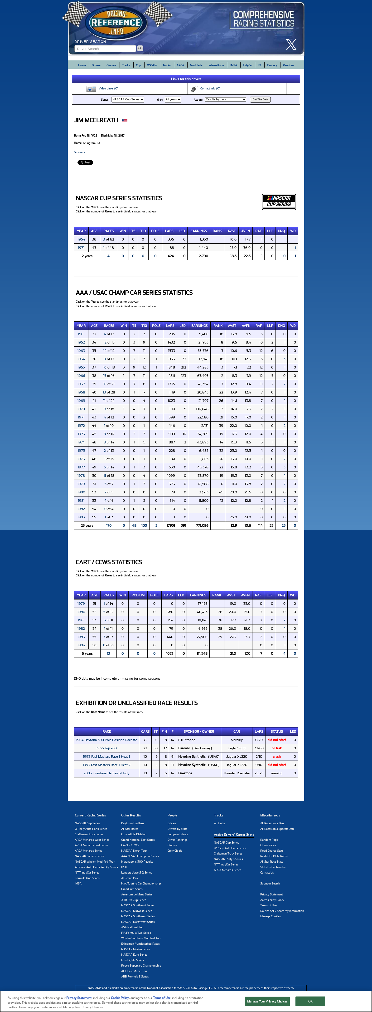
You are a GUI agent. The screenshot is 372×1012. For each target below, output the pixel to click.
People (172, 815)
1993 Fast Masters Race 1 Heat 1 (106, 756)
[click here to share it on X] (293, 44)
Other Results (131, 815)
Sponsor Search (270, 883)
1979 (81, 484)
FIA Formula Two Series (136, 932)
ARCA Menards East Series (91, 845)
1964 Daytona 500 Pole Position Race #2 (106, 740)
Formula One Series (87, 878)
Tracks (126, 65)
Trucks (167, 65)
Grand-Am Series (132, 889)
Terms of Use (268, 905)
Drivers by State (177, 828)
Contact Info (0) (205, 88)
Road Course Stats (272, 850)
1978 (81, 475)
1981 (81, 500)
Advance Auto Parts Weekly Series (96, 867)
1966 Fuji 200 (106, 748)
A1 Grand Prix (129, 878)
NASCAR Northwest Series (138, 922)
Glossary (79, 152)
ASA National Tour (133, 927)
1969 (81, 401)
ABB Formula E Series (135, 976)
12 (104, 342)
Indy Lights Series (132, 960)
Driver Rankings (178, 839)
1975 (81, 450)
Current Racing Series (90, 815)
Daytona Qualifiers (133, 823)
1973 (81, 434)
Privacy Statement (271, 894)
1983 (81, 517)
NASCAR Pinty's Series (228, 859)
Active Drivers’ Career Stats (234, 834)
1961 (81, 334)
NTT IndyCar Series (87, 872)
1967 (81, 384)
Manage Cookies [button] (270, 916)
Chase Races (268, 845)
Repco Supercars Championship (141, 965)
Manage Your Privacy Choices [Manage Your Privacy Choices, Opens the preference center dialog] (267, 1001)
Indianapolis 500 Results (137, 861)
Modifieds (196, 65)
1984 (81, 645)
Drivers (96, 65)
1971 (81, 248)
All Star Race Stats (271, 861)
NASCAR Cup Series (87, 823)
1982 (81, 509)
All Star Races (129, 828)
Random (288, 65)
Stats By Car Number (273, 867)
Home (82, 65)
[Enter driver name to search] (105, 48)
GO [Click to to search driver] (140, 48)
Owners (111, 65)
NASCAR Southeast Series (137, 905)
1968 (81, 392)
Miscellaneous (270, 815)
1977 (81, 467)
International (216, 65)
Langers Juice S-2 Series (136, 872)
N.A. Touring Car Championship (141, 883)
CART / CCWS (130, 845)
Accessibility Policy (272, 900)
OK (310, 1001)
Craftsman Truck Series (89, 834)
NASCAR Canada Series (89, 856)
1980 (81, 492)
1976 (81, 459)
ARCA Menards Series (88, 850)
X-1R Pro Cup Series (133, 900)
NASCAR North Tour (134, 850)
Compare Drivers (178, 834)
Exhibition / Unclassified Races (140, 943)
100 (144, 525)
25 (283, 525)
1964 (81, 239)
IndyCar (247, 65)
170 (108, 525)
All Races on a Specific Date (277, 828)
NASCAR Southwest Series (138, 916)
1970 (81, 409)
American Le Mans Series (137, 894)
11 (104, 401)
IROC (124, 867)
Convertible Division (133, 834)
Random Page (269, 839)
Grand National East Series (138, 839)
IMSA (233, 65)
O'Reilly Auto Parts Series (91, 828)
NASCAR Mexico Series (135, 949)
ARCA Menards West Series (92, 839)
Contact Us (267, 872)
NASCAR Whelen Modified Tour (95, 861)
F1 (259, 65)
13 (104, 392)
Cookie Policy (120, 998)
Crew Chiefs (175, 850)
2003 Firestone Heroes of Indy (106, 773)
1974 (81, 442)
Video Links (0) (102, 89)
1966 (81, 376)
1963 (81, 351)
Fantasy (272, 65)
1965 (81, 367)
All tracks (219, 823)
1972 (81, 425)
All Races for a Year (272, 823)
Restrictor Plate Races (274, 856)
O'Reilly (152, 65)
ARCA (180, 65)
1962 (81, 342)
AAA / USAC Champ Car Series (140, 856)
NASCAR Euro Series (134, 954)
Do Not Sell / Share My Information (282, 911)
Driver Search (90, 41)
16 (104, 367)
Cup (138, 65)
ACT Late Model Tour (134, 971)
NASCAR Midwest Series (136, 911)
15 (104, 376)
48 (134, 525)
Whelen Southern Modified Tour (141, 938)
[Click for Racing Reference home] (186, 28)
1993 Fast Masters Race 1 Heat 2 (106, 765)
